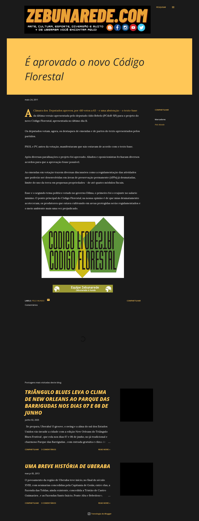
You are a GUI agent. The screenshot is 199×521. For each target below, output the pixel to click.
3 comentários (48, 449)
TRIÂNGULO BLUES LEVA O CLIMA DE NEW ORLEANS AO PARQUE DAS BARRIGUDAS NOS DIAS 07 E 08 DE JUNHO (67, 402)
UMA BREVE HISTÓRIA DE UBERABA (67, 466)
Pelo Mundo (160, 124)
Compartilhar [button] (162, 110)
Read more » (104, 449)
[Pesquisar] (161, 7)
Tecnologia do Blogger (99, 513)
